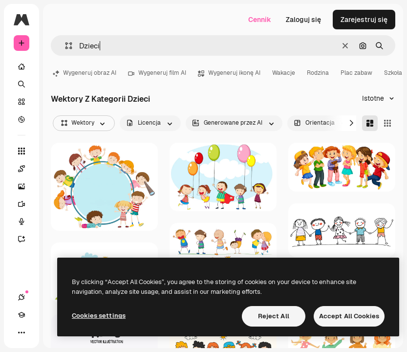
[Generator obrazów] (26, 186)
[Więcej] (21, 332)
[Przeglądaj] (21, 119)
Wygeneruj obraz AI (84, 73)
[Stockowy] (21, 102)
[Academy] (21, 315)
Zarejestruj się (364, 19)
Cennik (259, 19)
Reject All (273, 316)
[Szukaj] (21, 84)
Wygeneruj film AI (157, 73)
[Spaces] (26, 168)
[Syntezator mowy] (26, 221)
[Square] (387, 123)
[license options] (150, 123)
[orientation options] (321, 123)
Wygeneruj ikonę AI (229, 73)
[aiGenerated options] (234, 123)
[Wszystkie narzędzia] (21, 151)
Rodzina (318, 73)
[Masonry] (370, 123)
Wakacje (283, 73)
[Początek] (21, 66)
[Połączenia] (21, 297)
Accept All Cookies (349, 316)
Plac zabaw (356, 73)
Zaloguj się (303, 19)
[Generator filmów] (26, 204)
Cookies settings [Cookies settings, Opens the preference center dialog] (99, 315)
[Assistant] (26, 239)
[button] (64, 45)
